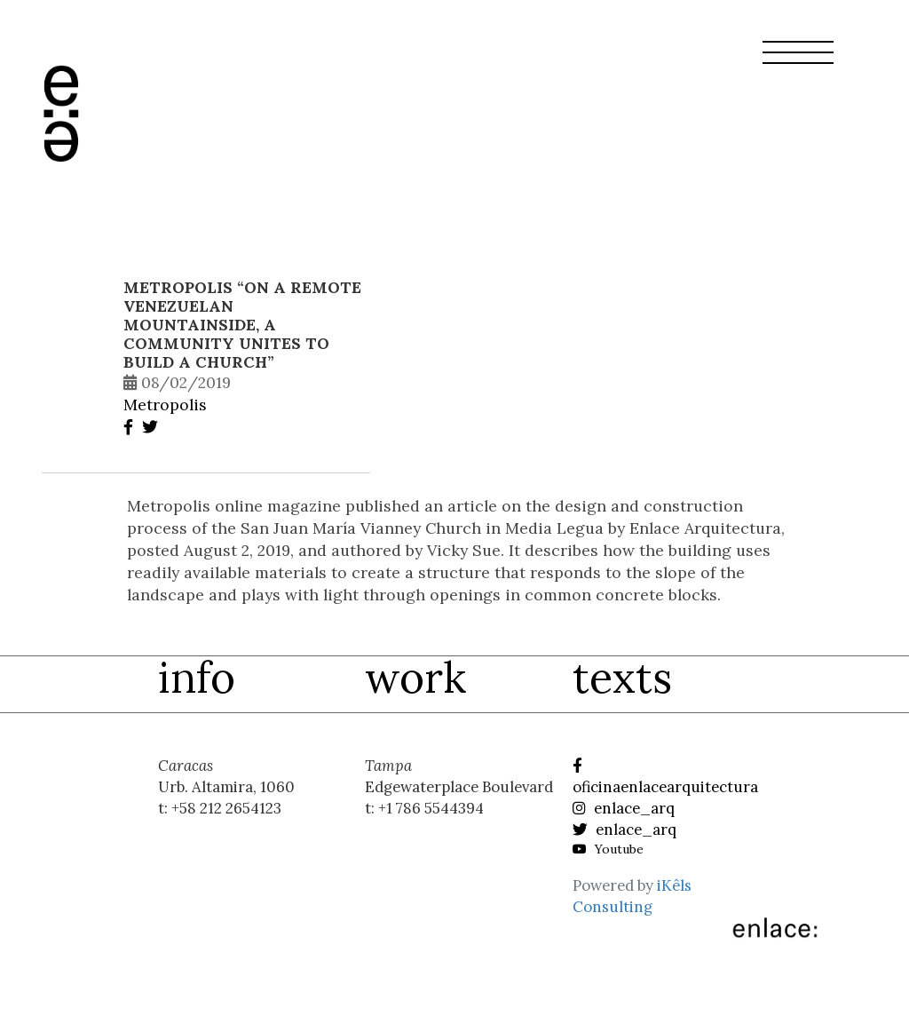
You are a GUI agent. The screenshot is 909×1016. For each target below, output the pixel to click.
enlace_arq (624, 808)
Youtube (608, 849)
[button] (798, 63)
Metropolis (165, 404)
